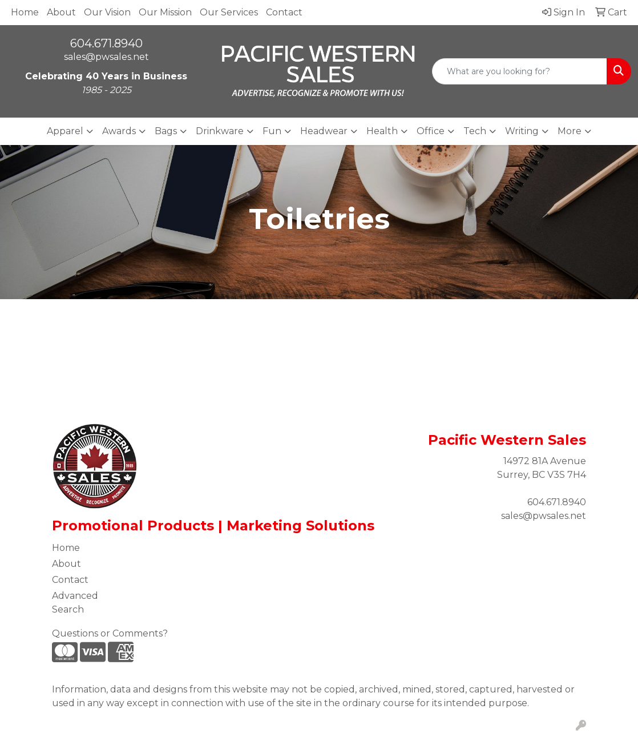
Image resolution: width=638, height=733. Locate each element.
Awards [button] (119, 131)
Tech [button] (474, 131)
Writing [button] (522, 131)
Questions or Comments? (110, 633)
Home (25, 12)
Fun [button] (272, 131)
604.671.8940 (106, 43)
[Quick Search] (519, 71)
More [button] (570, 131)
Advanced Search (75, 602)
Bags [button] (166, 131)
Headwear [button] (324, 131)
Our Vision (107, 12)
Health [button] (382, 131)
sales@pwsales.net (106, 56)
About (61, 12)
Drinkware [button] (220, 131)
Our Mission (165, 12)
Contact (284, 12)
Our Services (229, 12)
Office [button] (431, 131)
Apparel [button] (65, 131)
